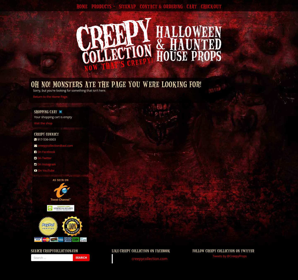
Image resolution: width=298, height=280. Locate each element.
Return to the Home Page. (50, 97)
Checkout (211, 7)
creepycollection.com (149, 258)
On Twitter (44, 158)
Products (103, 7)
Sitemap (127, 7)
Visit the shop (43, 123)
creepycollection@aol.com (55, 146)
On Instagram (46, 164)
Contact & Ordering (161, 7)
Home (82, 7)
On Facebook (46, 152)
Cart (192, 7)
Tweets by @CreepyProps (230, 256)
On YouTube (46, 170)
